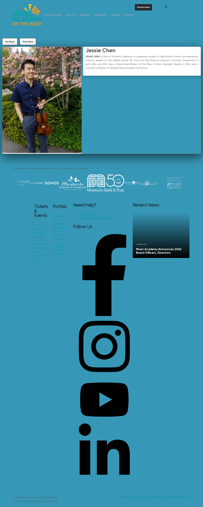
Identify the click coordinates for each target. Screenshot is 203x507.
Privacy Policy (160, 497)
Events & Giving (52, 14)
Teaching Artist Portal (59, 248)
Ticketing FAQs (39, 257)
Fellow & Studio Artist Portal (60, 239)
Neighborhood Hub (61, 217)
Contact (115, 14)
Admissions (101, 14)
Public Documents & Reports (136, 497)
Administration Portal (61, 229)
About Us (70, 14)
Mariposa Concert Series (39, 236)
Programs (85, 14)
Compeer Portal (58, 256)
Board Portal (60, 223)
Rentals (128, 14)
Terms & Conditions (178, 497)
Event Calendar (39, 226)
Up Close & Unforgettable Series (42, 248)
